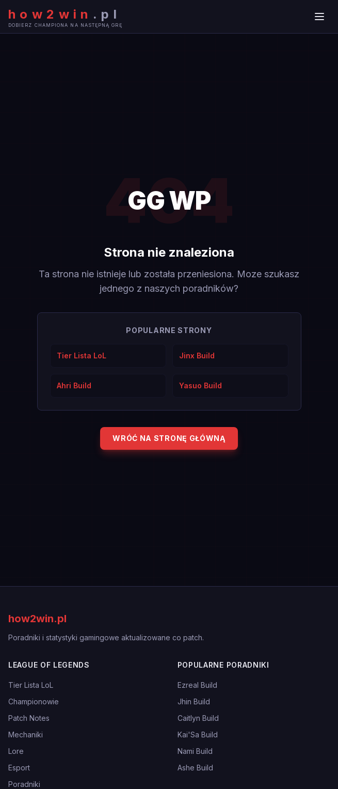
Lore (16, 751)
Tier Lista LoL (30, 685)
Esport (19, 767)
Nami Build (195, 751)
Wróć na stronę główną (169, 438)
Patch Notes (29, 718)
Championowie (33, 701)
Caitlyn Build (198, 718)
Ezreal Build (197, 685)
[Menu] (319, 16)
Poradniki (24, 784)
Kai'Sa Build (198, 734)
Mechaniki (25, 734)
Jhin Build (194, 701)
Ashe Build (195, 767)
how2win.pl (37, 618)
